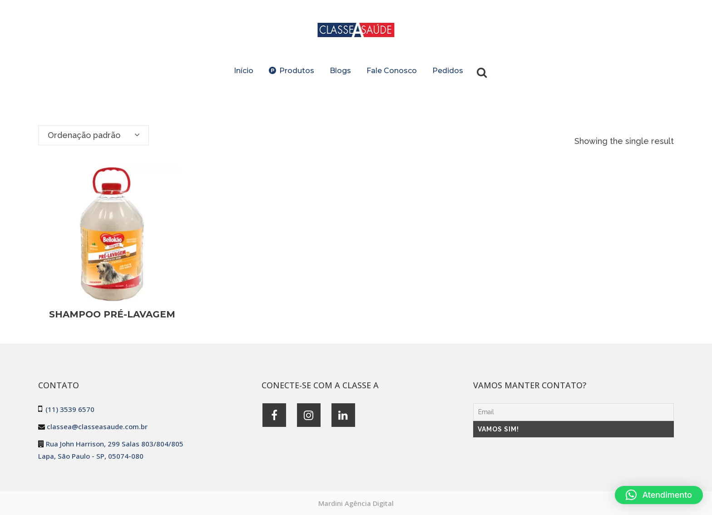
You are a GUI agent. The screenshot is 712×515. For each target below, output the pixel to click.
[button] (659, 495)
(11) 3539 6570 (69, 409)
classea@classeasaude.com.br (97, 426)
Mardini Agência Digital (356, 503)
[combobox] (93, 135)
